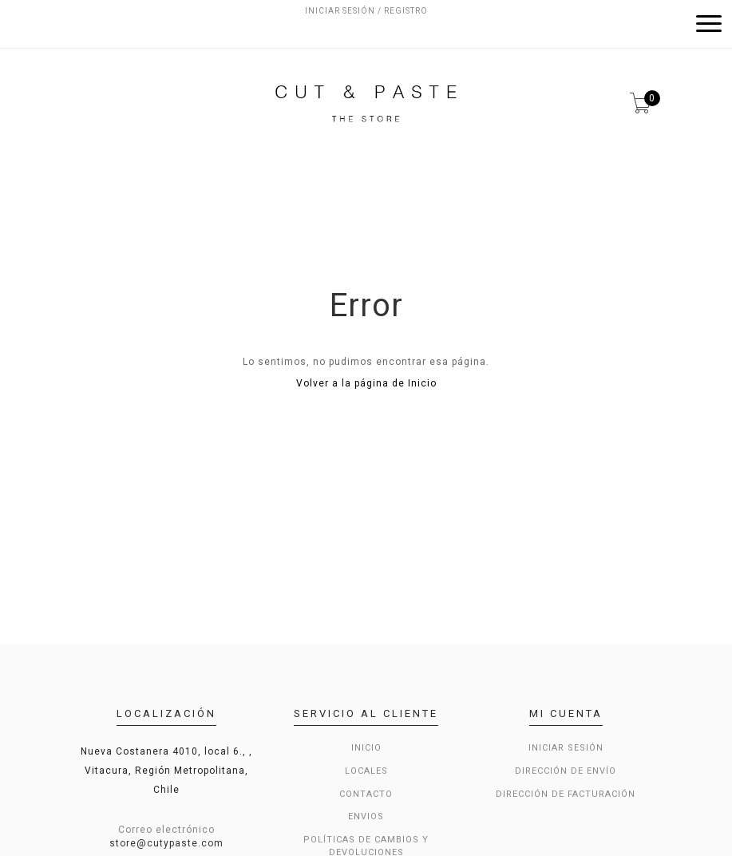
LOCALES (366, 771)
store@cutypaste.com (166, 843)
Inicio (366, 748)
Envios (366, 816)
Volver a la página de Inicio (366, 383)
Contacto (366, 794)
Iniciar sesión (565, 748)
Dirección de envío (565, 771)
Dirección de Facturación (565, 794)
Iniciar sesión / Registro (366, 10)
